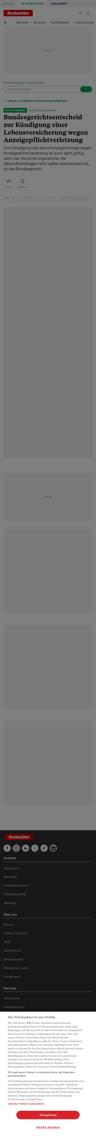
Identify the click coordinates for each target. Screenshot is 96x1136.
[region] (48, 1074)
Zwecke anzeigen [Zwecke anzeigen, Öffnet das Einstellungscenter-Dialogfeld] (48, 1127)
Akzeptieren (48, 1115)
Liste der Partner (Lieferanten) (26, 1103)
